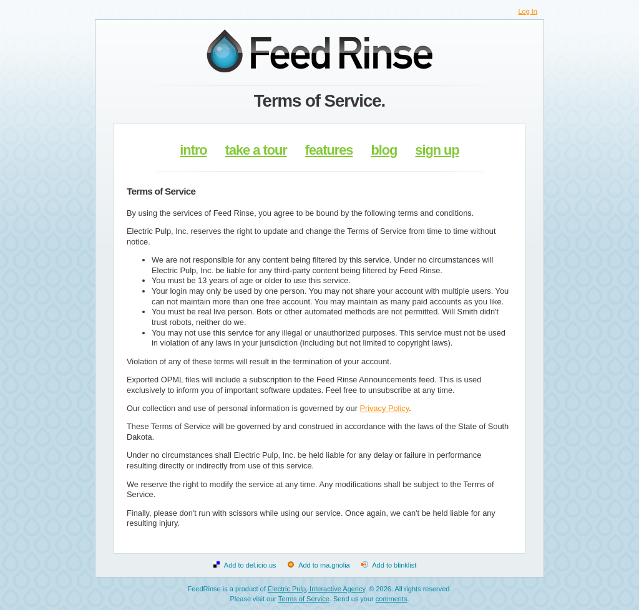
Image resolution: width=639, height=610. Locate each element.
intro (193, 150)
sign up (437, 150)
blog (384, 150)
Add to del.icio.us (250, 565)
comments (391, 599)
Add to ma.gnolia (324, 565)
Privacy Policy (384, 408)
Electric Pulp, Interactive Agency (316, 589)
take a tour (256, 150)
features (329, 150)
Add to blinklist (394, 565)
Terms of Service (303, 599)
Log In (527, 11)
